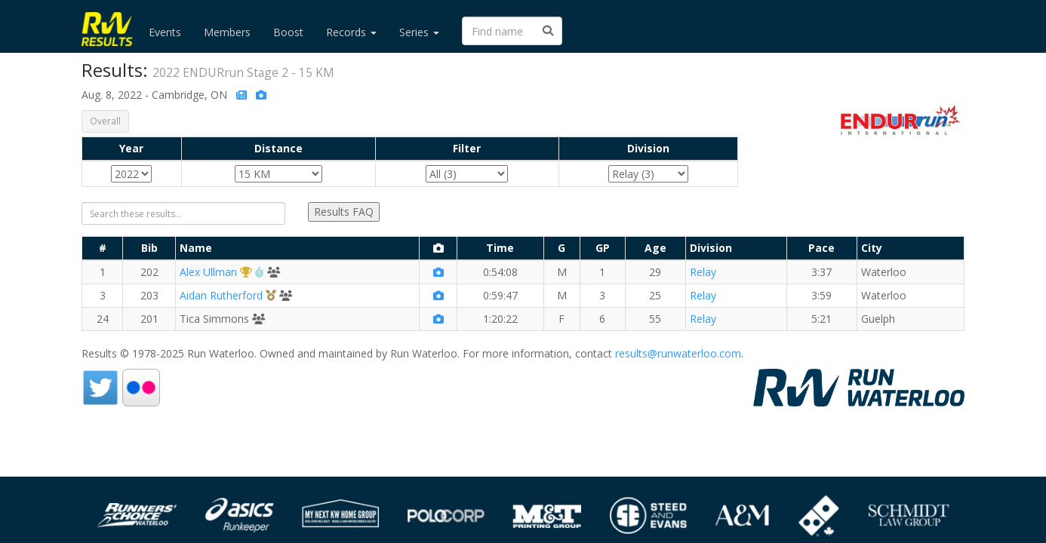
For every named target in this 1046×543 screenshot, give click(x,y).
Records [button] (351, 32)
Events (165, 32)
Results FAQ (344, 211)
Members (227, 32)
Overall (105, 121)
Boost (288, 32)
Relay (703, 272)
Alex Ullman (208, 272)
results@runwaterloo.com (678, 353)
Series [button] (419, 32)
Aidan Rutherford (221, 295)
